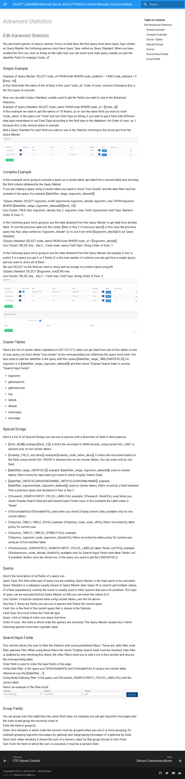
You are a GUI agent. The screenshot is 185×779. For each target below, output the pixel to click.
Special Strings (154, 44)
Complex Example (156, 34)
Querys (150, 49)
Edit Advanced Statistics (158, 24)
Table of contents (154, 20)
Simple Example (155, 29)
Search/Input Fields (157, 54)
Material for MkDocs (24, 775)
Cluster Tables (154, 39)
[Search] (163, 4)
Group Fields (153, 59)
